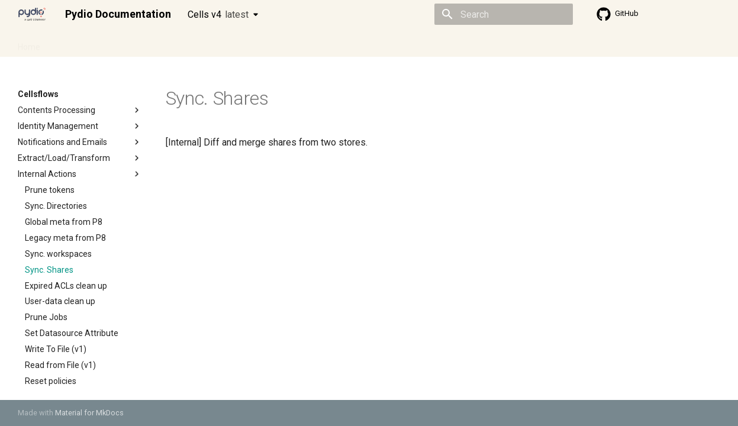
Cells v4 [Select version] (218, 14)
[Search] (503, 14)
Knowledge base (273, 43)
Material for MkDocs (89, 412)
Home (29, 43)
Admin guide (78, 43)
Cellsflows (135, 43)
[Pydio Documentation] (32, 14)
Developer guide (198, 43)
